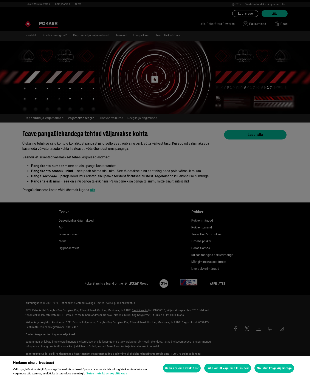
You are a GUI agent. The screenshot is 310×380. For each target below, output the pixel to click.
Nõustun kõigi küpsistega (274, 368)
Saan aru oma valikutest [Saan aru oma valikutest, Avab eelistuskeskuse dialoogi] (181, 368)
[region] (155, 368)
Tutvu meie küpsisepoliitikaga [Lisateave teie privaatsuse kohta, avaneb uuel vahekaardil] (107, 373)
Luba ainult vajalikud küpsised (228, 368)
